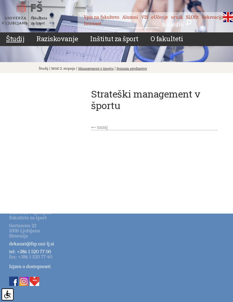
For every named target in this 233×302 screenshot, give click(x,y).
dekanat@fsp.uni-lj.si (31, 244)
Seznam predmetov (131, 68)
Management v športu (96, 68)
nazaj (102, 127)
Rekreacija (213, 17)
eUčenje (159, 17)
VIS (144, 17)
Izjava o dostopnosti (30, 266)
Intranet (92, 23)
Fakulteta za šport (31, 14)
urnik (177, 17)
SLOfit (192, 17)
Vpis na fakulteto (101, 17)
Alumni (130, 17)
